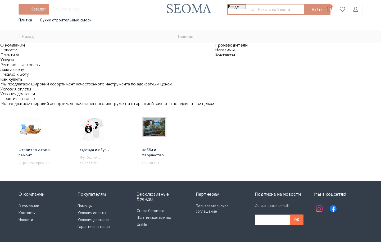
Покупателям (66, 9)
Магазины (225, 50)
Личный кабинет (355, 9)
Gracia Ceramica (150, 211)
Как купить (11, 79)
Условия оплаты (15, 89)
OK (296, 220)
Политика (9, 55)
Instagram (319, 208)
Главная (185, 36)
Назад (26, 36)
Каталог (38, 9)
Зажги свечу (12, 69)
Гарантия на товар (17, 98)
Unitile (142, 224)
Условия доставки (17, 94)
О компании (12, 45)
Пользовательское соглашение (212, 208)
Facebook (333, 208)
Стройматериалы (34, 162)
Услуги (7, 59)
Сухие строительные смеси (66, 20)
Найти (317, 9)
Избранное (342, 9)
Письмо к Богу (14, 74)
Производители (231, 45)
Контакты (225, 55)
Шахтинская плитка (154, 218)
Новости (8, 50)
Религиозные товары (20, 64)
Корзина (329, 8)
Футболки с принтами (90, 160)
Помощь (85, 206)
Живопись (151, 162)
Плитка (25, 20)
